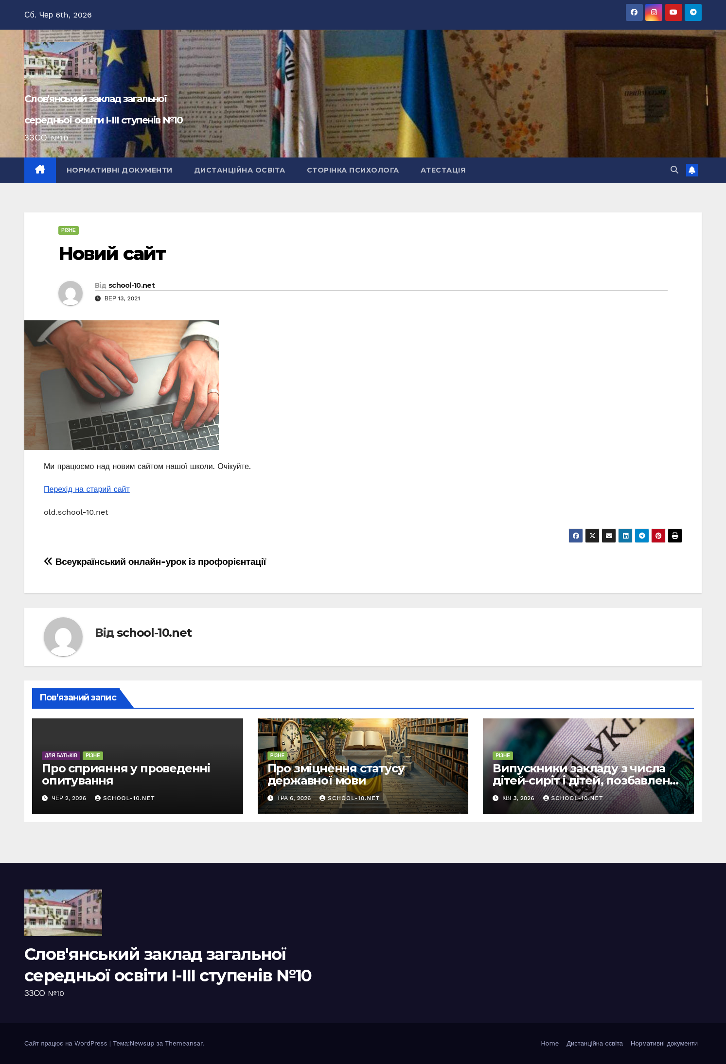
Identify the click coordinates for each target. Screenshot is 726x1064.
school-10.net (131, 285)
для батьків (61, 755)
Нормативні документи (120, 170)
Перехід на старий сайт (87, 489)
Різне (68, 230)
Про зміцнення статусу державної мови (336, 774)
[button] (674, 169)
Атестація (443, 170)
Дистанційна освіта (239, 170)
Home (550, 1043)
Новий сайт (111, 253)
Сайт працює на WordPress (66, 1043)
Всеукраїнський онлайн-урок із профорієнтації (155, 561)
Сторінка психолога (353, 170)
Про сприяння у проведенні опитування (126, 774)
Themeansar (183, 1043)
